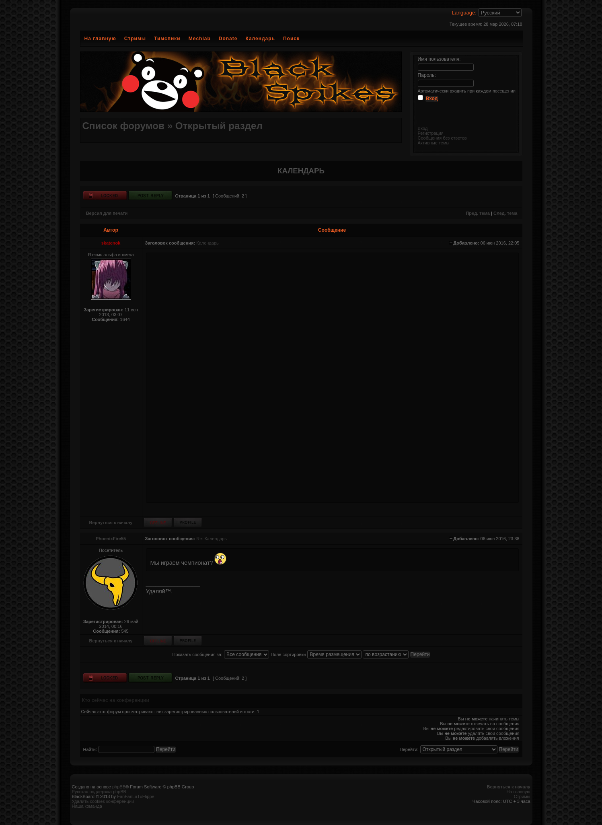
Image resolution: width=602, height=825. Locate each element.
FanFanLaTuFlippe (135, 796)
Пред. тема (477, 213)
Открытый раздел (219, 125)
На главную (100, 38)
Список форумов (123, 125)
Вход (423, 128)
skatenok (111, 243)
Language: (464, 13)
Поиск (291, 38)
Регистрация (431, 133)
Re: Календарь (211, 538)
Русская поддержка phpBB (99, 791)
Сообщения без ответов (442, 138)
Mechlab (200, 38)
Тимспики (167, 38)
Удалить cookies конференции (103, 801)
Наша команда (87, 806)
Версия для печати (107, 213)
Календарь (260, 38)
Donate (228, 38)
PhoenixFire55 (111, 538)
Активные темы (434, 142)
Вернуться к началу (111, 522)
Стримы (135, 38)
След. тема (505, 213)
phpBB (118, 786)
